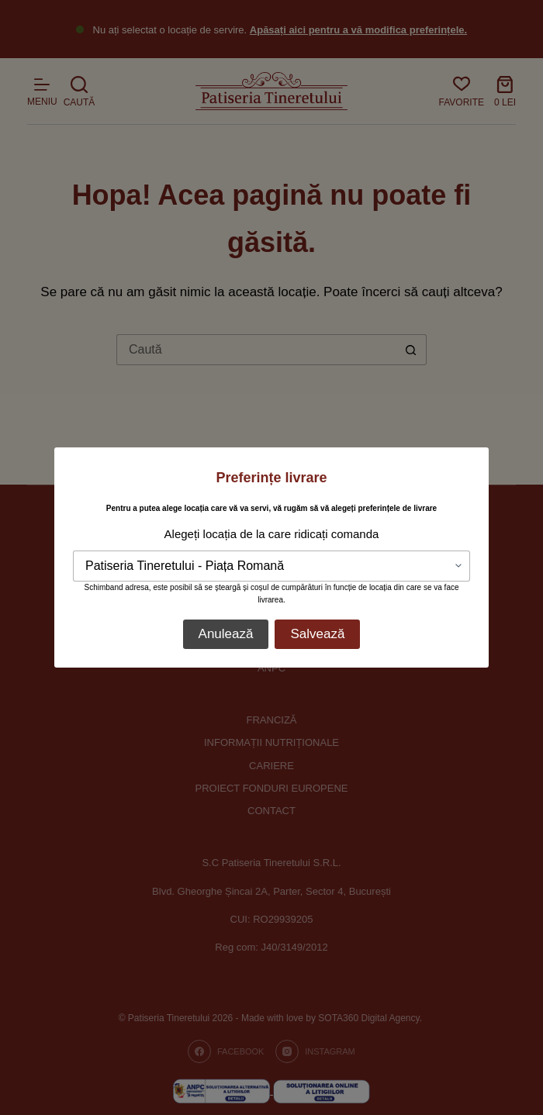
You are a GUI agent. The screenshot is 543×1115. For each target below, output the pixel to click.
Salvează (317, 634)
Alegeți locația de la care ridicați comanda (271, 533)
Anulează (226, 634)
